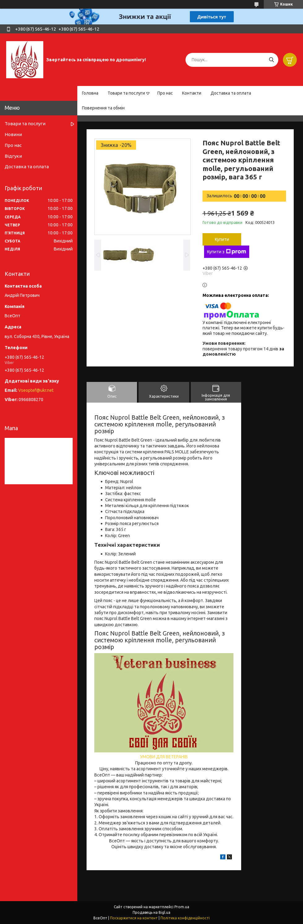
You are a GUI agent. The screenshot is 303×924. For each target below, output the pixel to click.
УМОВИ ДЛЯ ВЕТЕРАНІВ (164, 756)
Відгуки (13, 156)
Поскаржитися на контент (134, 918)
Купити (222, 239)
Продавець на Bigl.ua (151, 912)
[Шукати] (271, 60)
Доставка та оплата (231, 93)
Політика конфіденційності (185, 918)
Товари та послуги (126, 93)
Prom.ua (181, 907)
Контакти (191, 93)
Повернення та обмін (103, 107)
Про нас (165, 93)
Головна (90, 93)
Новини (13, 134)
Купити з (226, 252)
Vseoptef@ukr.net (35, 390)
